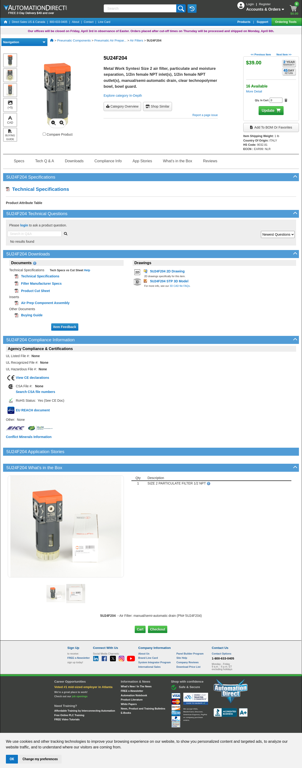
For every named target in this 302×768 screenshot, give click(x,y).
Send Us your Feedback (100, 728)
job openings (80, 680)
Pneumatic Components (74, 40)
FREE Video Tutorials (67, 703)
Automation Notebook (134, 679)
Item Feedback (64, 327)
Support (263, 22)
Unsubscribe (126, 728)
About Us (143, 637)
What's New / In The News (136, 670)
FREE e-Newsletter (132, 674)
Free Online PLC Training (69, 698)
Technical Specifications (37, 189)
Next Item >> (284, 54)
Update (268, 111)
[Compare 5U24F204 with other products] (44, 134)
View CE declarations (32, 378)
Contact (88, 22)
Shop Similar (157, 106)
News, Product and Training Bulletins (143, 692)
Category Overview (122, 106)
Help (86, 270)
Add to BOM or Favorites (271, 127)
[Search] (140, 8)
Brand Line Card (148, 641)
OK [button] (12, 759)
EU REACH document (33, 410)
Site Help (181, 641)
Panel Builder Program (190, 637)
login (24, 225)
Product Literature (132, 683)
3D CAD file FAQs (180, 285)
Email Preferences (147, 728)
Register (265, 4)
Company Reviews (187, 646)
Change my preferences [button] (40, 759)
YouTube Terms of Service (211, 728)
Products (244, 22)
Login (250, 4)
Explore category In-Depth (123, 95)
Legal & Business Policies (178, 728)
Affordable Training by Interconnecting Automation (84, 694)
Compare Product (58, 134)
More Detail (254, 91)
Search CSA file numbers (35, 392)
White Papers (129, 688)
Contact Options (221, 637)
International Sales (149, 650)
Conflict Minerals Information (29, 437)
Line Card (104, 22)
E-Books (126, 696)
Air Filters (136, 40)
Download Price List (188, 650)
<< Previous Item (261, 54)
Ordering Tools (286, 22)
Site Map (77, 728)
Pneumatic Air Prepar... (110, 40)
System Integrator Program (154, 646)
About (75, 22)
